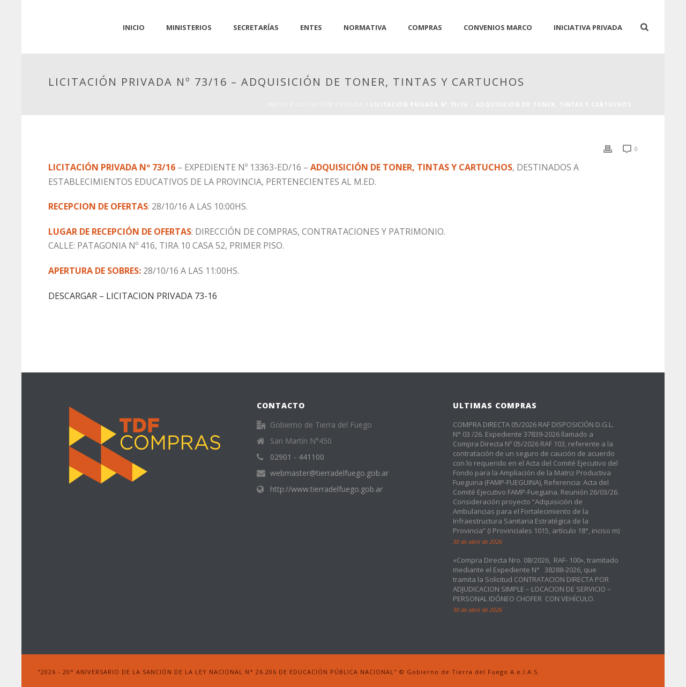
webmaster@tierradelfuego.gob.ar (329, 473)
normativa (365, 27)
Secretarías (256, 27)
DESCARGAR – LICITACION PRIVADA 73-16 (132, 296)
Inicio (277, 104)
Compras (425, 27)
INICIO (134, 27)
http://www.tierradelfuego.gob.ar (326, 489)
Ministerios (189, 27)
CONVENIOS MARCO (498, 27)
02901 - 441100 (297, 457)
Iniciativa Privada (588, 27)
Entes (311, 27)
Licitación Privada (329, 104)
